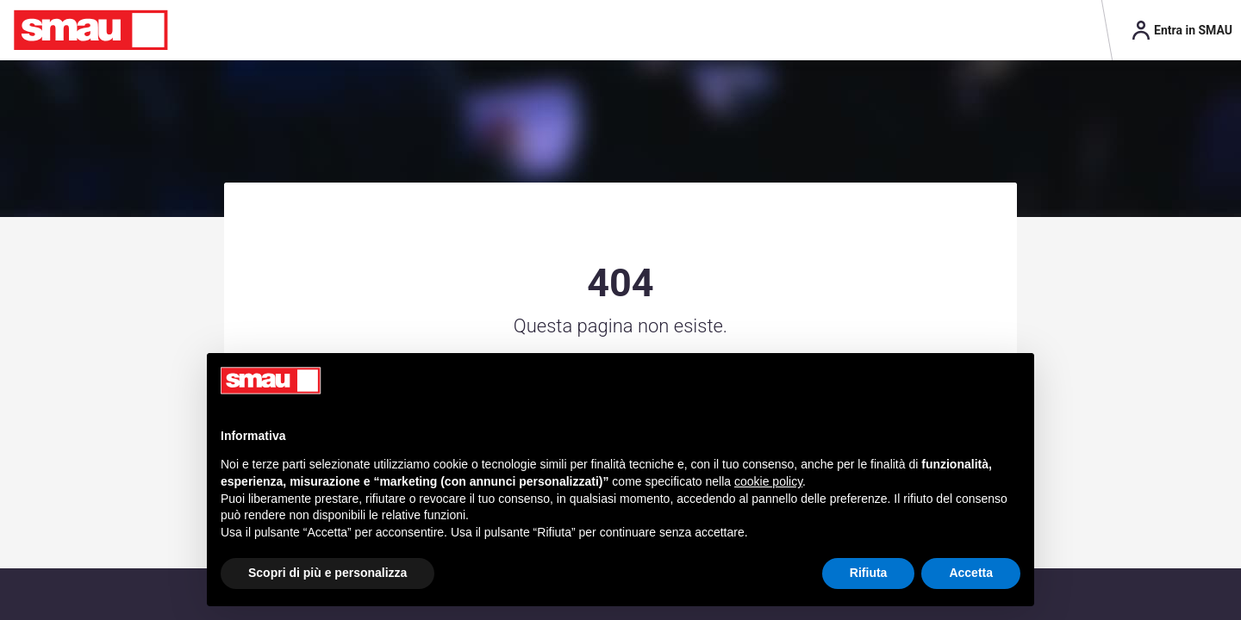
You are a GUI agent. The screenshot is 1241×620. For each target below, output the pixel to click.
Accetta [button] (971, 573)
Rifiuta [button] (869, 573)
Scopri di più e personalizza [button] (327, 573)
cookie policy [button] (768, 481)
